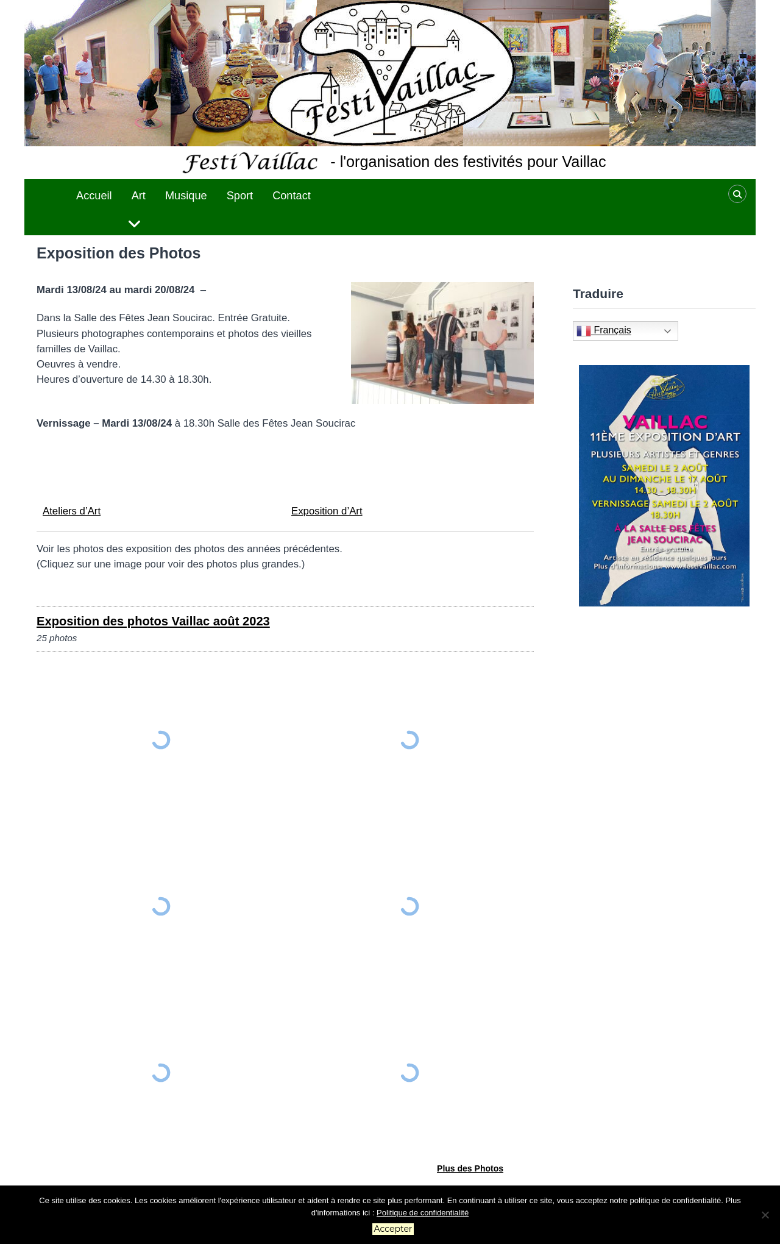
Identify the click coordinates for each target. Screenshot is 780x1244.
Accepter (393, 1228)
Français (603, 331)
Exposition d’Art (327, 511)
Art (139, 196)
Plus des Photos (470, 1168)
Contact (291, 196)
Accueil (94, 196)
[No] (765, 1215)
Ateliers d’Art (72, 511)
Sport (240, 196)
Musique (186, 196)
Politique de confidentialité (423, 1212)
